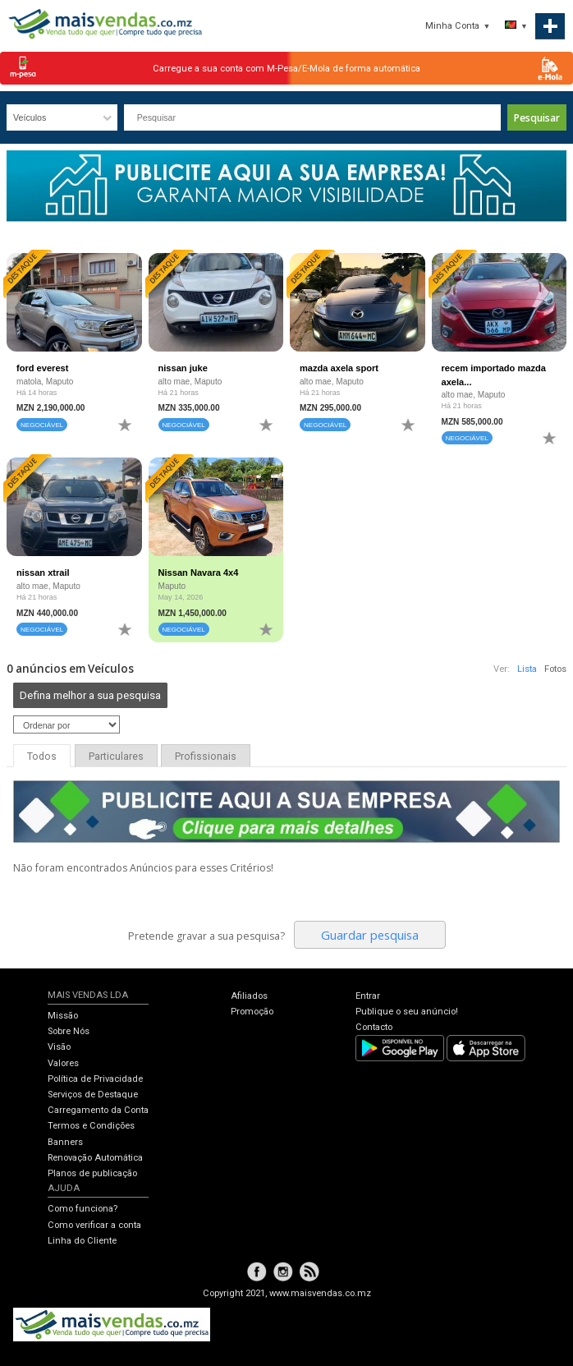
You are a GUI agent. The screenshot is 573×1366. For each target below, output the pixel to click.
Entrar (367, 996)
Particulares (116, 756)
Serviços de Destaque (93, 1094)
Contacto (373, 1027)
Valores (63, 1063)
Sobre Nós (68, 1031)
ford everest (42, 368)
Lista (527, 669)
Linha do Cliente (82, 1240)
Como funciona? (82, 1208)
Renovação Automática (95, 1157)
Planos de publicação (92, 1173)
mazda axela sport (339, 368)
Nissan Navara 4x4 (198, 572)
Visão (59, 1047)
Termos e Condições (91, 1125)
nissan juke (183, 368)
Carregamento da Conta (98, 1110)
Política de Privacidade (95, 1079)
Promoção (252, 1011)
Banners (65, 1142)
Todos (42, 756)
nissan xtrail (43, 572)
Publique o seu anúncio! (406, 1011)
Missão (63, 1015)
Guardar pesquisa (370, 935)
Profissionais (205, 756)
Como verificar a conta (94, 1225)
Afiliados (249, 996)
